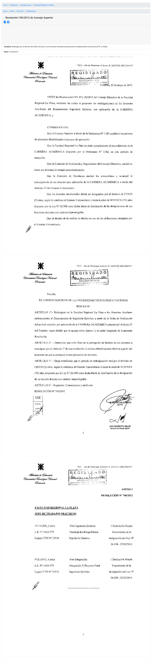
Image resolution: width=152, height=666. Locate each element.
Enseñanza (14, 5)
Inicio (5, 5)
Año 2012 (20, 11)
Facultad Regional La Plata (44, 5)
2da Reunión (31, 11)
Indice (12, 11)
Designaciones (25, 5)
